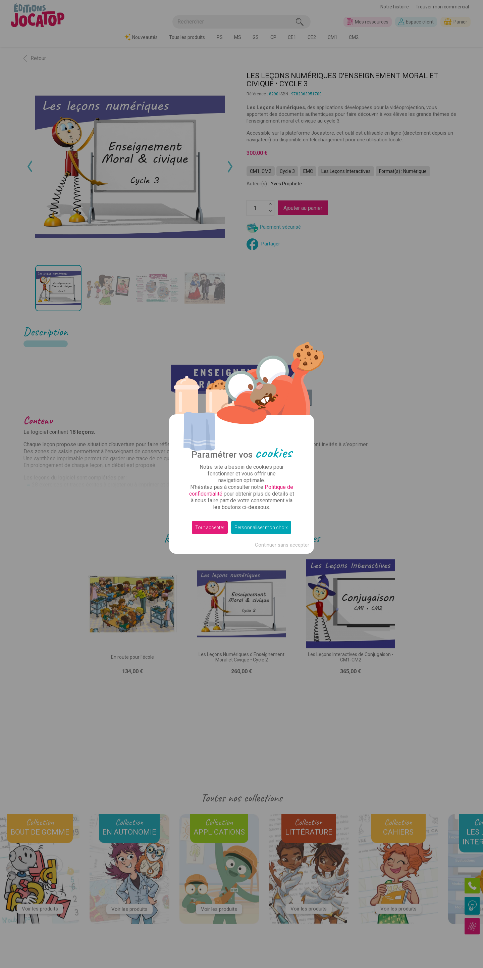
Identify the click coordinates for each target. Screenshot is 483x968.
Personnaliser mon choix (261, 527)
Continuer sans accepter (282, 545)
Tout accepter (209, 527)
